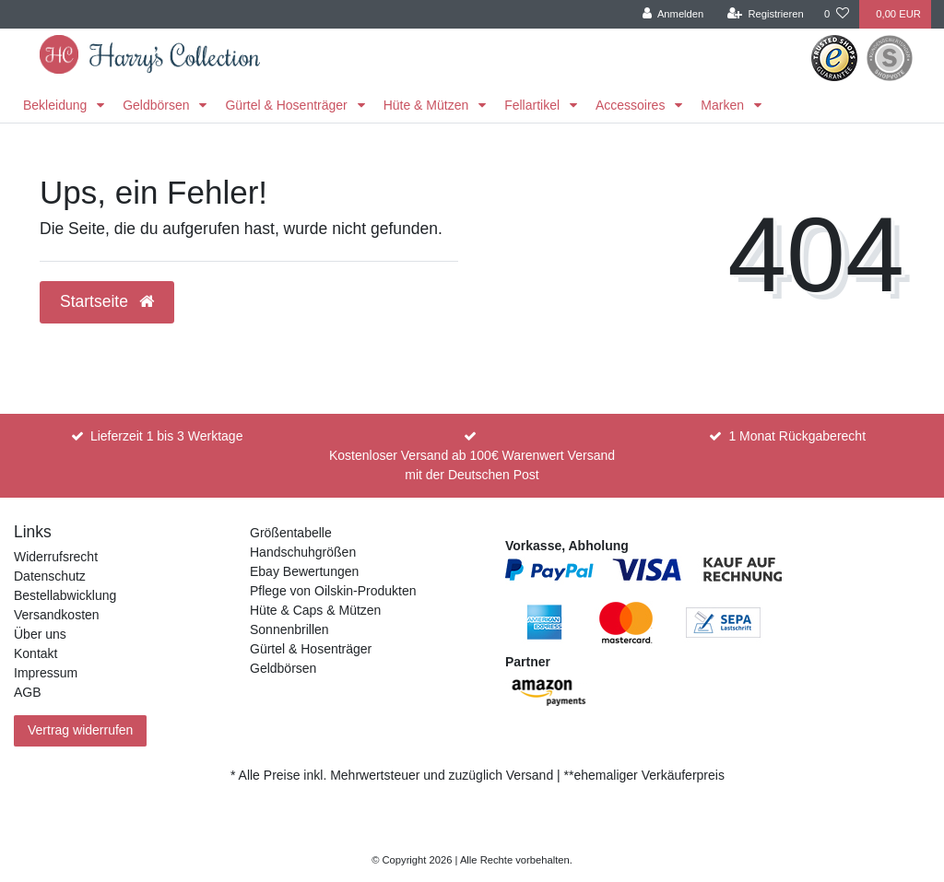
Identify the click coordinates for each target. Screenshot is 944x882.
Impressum (45, 672)
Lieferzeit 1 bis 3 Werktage (166, 436)
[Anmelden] (673, 14)
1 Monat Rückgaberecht (797, 436)
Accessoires (632, 105)
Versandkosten (57, 614)
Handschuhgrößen (303, 552)
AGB (27, 692)
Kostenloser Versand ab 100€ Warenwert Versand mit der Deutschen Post (472, 465)
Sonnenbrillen (289, 629)
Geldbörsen (158, 105)
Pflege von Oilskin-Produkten (333, 590)
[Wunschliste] (836, 14)
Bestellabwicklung (65, 595)
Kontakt (35, 653)
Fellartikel (533, 105)
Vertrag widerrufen (80, 730)
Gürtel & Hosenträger (287, 105)
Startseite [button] (107, 301)
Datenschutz (50, 576)
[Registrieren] (765, 14)
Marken (724, 105)
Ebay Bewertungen (304, 571)
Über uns (40, 634)
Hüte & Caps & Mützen (315, 610)
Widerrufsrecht (56, 556)
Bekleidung (56, 105)
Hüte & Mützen (428, 105)
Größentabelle (291, 532)
